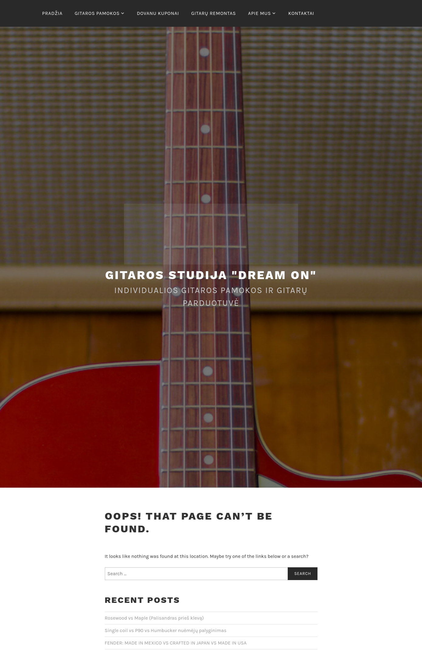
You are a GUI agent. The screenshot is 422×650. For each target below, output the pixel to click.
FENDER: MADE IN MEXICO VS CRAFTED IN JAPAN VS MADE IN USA (176, 643)
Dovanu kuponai (158, 13)
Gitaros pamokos (97, 13)
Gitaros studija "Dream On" (211, 275)
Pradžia (52, 13)
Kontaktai (301, 13)
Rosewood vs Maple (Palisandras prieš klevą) (154, 618)
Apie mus (259, 13)
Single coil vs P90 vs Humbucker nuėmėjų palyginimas (166, 630)
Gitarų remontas (213, 13)
